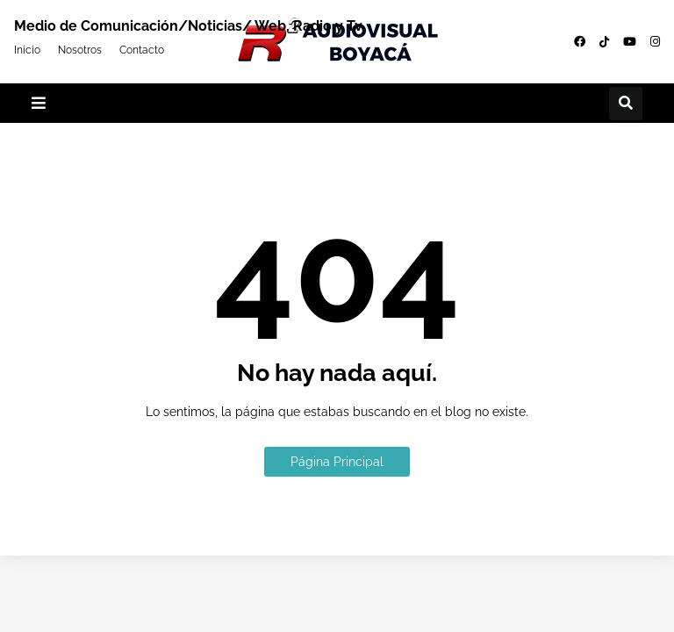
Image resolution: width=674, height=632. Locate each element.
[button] (39, 103)
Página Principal (337, 462)
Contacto (141, 49)
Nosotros (80, 49)
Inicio (27, 49)
